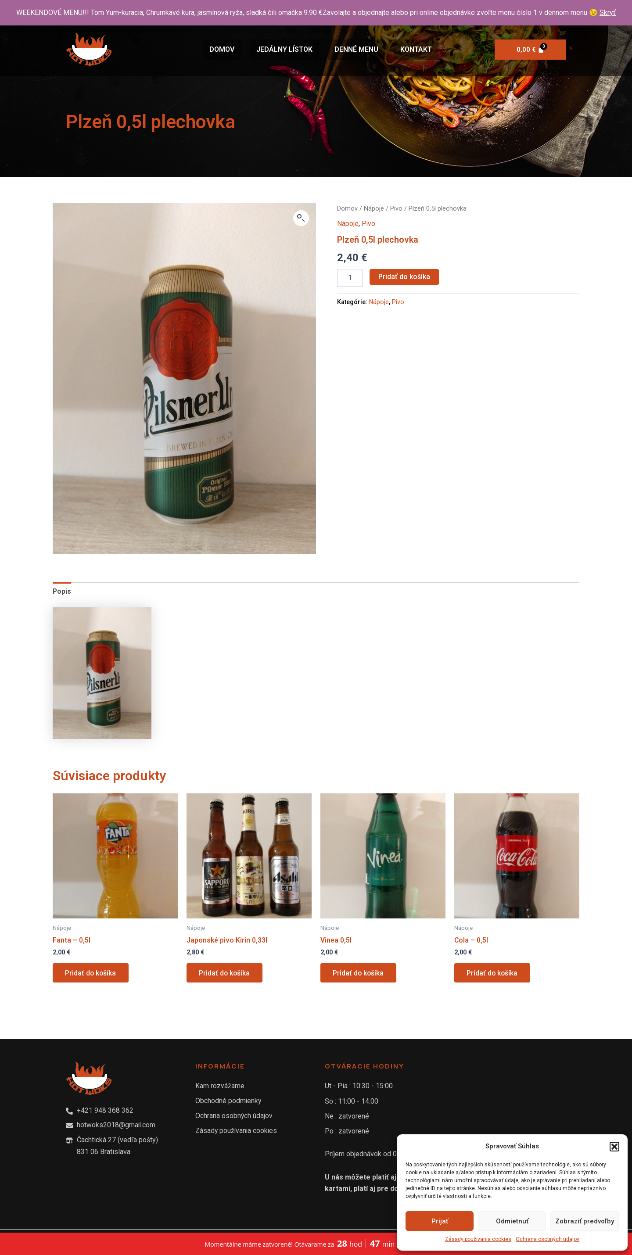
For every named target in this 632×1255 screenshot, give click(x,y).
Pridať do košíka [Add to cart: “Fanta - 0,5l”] (92, 974)
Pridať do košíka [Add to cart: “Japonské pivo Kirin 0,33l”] (225, 974)
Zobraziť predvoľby (584, 1221)
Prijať (439, 1221)
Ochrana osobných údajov (547, 1239)
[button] (614, 1146)
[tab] (62, 591)
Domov (221, 49)
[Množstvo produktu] (350, 277)
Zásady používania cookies (478, 1239)
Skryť (608, 12)
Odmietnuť (512, 1221)
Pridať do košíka (404, 276)
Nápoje (374, 208)
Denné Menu (356, 49)
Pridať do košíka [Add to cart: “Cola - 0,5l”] (493, 974)
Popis (62, 591)
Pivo (396, 208)
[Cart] (531, 49)
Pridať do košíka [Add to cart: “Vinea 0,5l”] (359, 974)
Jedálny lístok (284, 49)
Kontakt (416, 49)
